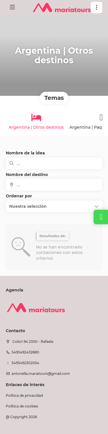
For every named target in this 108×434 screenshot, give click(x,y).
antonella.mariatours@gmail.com (41, 373)
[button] (96, 7)
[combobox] (54, 184)
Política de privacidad (24, 395)
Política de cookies (22, 406)
